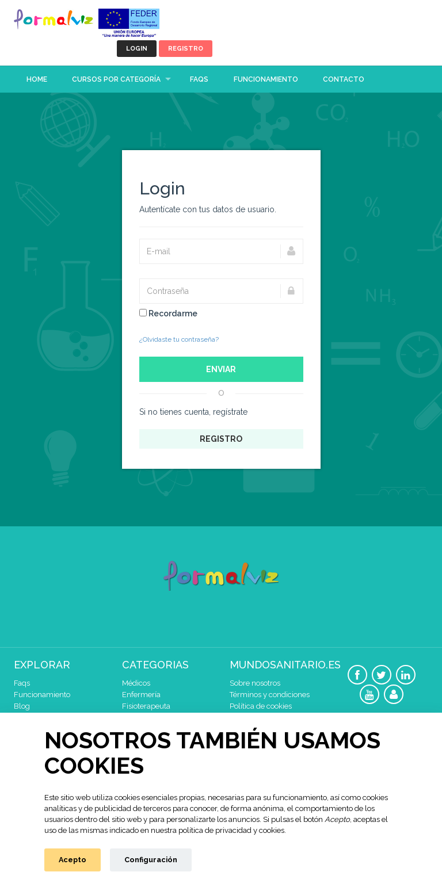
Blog (22, 706)
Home (36, 79)
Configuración (150, 859)
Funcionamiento (266, 79)
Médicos (136, 683)
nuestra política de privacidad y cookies (217, 830)
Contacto (343, 79)
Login (136, 48)
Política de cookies (261, 706)
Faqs (199, 79)
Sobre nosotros (255, 683)
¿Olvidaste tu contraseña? (179, 339)
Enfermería (141, 694)
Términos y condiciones (270, 694)
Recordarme (168, 313)
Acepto (72, 859)
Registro (185, 48)
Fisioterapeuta (146, 706)
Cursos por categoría (116, 79)
